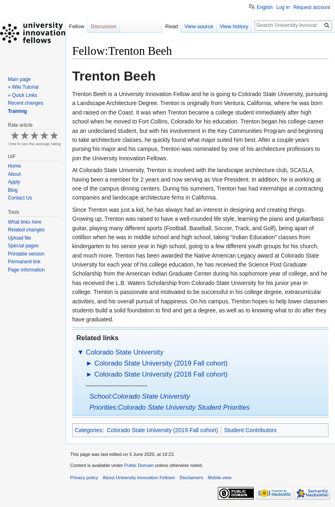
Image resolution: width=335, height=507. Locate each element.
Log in (283, 7)
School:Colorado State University (139, 396)
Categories (88, 430)
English (265, 7)
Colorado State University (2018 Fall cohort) (160, 374)
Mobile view (219, 477)
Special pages (23, 246)
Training (17, 111)
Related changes (26, 230)
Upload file (19, 238)
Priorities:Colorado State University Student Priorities (169, 407)
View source (198, 26)
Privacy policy (84, 477)
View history (234, 26)
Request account (311, 7)
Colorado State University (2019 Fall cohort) (160, 363)
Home (14, 166)
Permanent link (24, 262)
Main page (19, 79)
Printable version (26, 254)
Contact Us (20, 198)
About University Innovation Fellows (139, 477)
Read (171, 26)
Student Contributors (250, 430)
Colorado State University (124, 352)
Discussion (104, 26)
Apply (14, 182)
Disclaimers (191, 477)
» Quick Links (22, 95)
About (14, 174)
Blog (13, 190)
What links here (25, 222)
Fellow (76, 26)
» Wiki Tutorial (23, 87)
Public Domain (138, 465)
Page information (26, 270)
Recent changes (25, 103)
